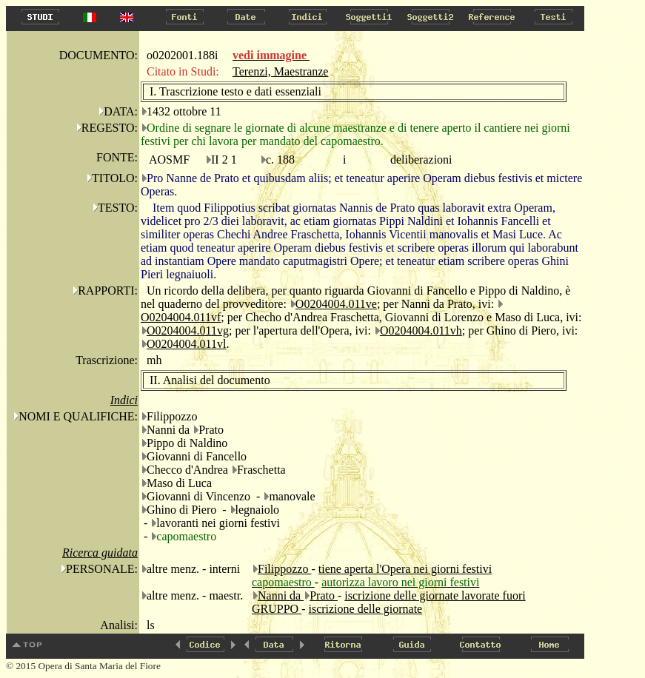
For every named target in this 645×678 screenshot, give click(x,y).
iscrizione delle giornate (365, 609)
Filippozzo (284, 569)
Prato (324, 595)
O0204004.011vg (188, 330)
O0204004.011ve (336, 304)
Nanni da (281, 595)
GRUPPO (276, 609)
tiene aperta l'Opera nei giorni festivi (405, 569)
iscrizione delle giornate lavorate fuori (434, 595)
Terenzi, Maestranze (280, 71)
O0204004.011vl (186, 344)
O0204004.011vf (181, 317)
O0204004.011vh (421, 330)
